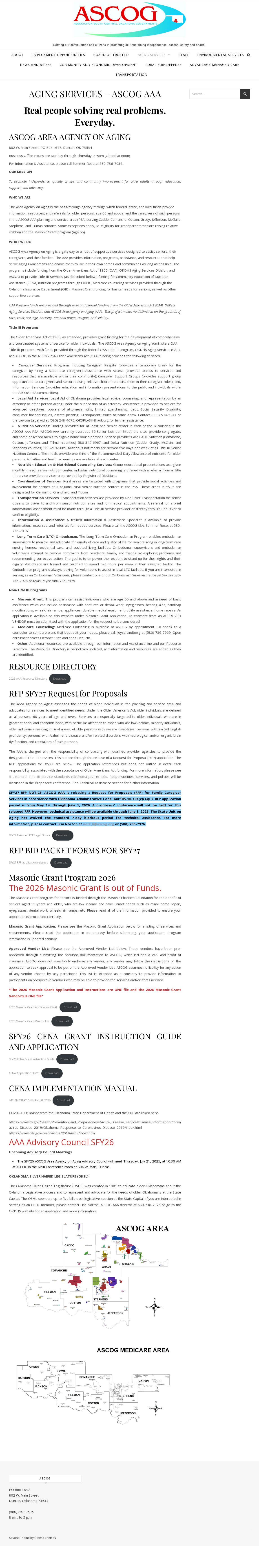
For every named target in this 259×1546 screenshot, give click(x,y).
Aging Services (152, 55)
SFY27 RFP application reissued (28, 862)
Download (59, 678)
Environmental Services (220, 55)
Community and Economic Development (98, 64)
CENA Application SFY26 (24, 1073)
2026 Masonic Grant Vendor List (29, 1021)
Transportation (131, 74)
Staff (184, 55)
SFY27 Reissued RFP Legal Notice (29, 835)
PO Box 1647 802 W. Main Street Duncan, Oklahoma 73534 (28, 1495)
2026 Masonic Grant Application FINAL (33, 1007)
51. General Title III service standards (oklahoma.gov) (52, 776)
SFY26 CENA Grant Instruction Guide (31, 1059)
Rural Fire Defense (163, 64)
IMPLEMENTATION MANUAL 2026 (30, 1100)
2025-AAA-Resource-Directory (28, 678)
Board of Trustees (111, 55)
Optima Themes (45, 1538)
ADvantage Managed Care (214, 64)
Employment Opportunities (58, 55)
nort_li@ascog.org (98, 824)
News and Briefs (36, 64)
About (17, 55)
